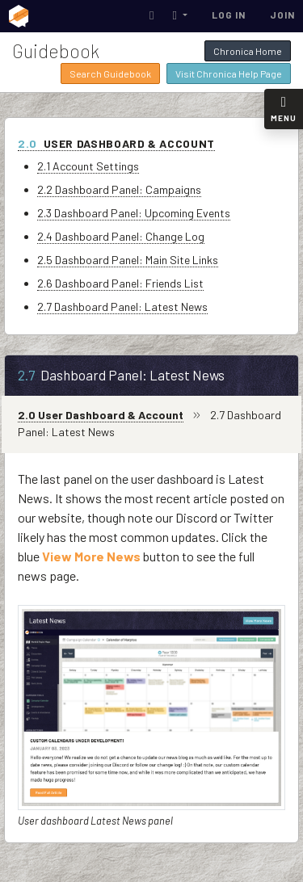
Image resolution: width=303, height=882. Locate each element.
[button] (179, 14)
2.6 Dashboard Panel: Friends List (120, 283)
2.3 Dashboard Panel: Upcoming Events (133, 213)
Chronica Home (247, 51)
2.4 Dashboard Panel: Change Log (120, 236)
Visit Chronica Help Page (228, 73)
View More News (91, 556)
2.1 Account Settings (88, 166)
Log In (229, 14)
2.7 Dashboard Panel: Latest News (122, 306)
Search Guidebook (110, 73)
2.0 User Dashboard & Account (100, 415)
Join (282, 14)
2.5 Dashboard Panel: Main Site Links (127, 260)
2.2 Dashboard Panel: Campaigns (119, 189)
